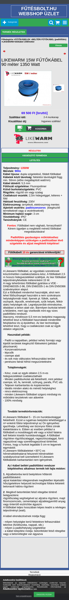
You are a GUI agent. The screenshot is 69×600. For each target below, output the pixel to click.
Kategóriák (12, 22)
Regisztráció (34, 575)
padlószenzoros (36, 207)
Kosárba (41, 128)
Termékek (34, 572)
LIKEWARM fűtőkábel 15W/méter (18, 42)
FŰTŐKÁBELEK (22, 39)
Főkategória (7, 39)
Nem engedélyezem (24, 596)
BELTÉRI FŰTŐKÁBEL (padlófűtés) (49, 39)
